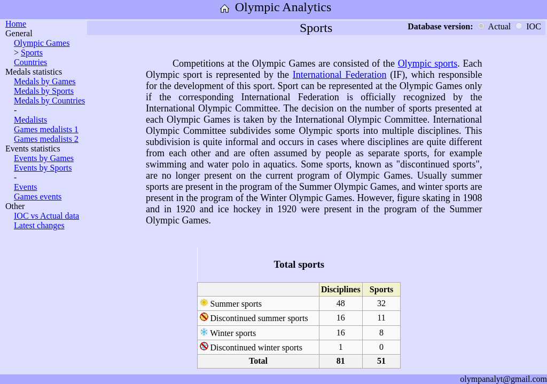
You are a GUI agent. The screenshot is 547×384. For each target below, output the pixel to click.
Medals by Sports (44, 90)
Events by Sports (43, 167)
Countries (30, 62)
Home (15, 23)
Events (25, 186)
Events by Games (44, 158)
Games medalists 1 (46, 129)
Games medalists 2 (46, 138)
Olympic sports (428, 63)
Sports (32, 52)
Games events (37, 196)
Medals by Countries (49, 100)
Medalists (30, 119)
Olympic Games (41, 42)
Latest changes (39, 225)
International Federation (340, 74)
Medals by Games (45, 81)
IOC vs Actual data (46, 215)
